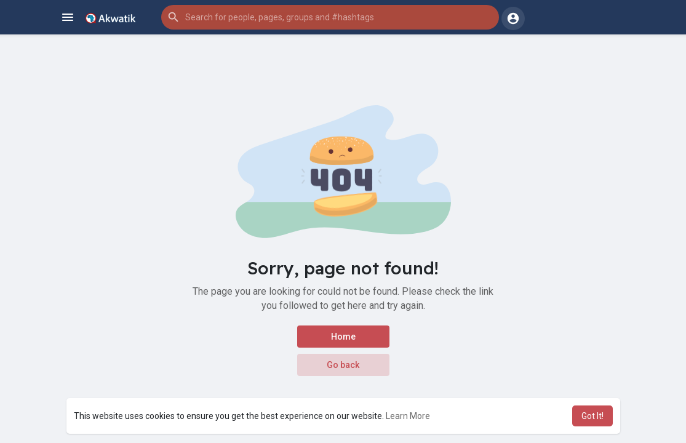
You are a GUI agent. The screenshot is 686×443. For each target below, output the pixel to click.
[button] (330, 17)
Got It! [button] (592, 416)
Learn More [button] (408, 416)
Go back (343, 365)
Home (343, 336)
